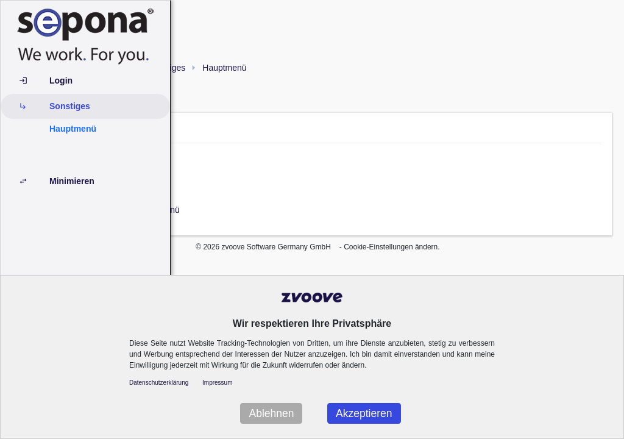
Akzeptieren (364, 413)
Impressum (217, 382)
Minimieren (71, 181)
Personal (311, 171)
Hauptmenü (72, 129)
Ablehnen (271, 413)
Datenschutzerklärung (158, 382)
